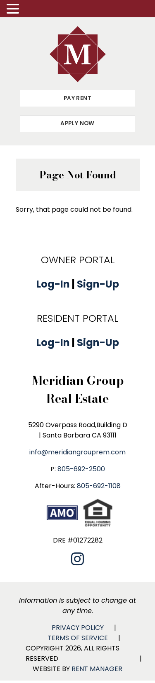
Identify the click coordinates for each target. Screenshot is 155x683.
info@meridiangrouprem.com (77, 452)
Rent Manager (97, 669)
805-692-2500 (81, 469)
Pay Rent (77, 98)
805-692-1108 (99, 486)
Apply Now (77, 123)
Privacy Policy (78, 627)
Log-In (53, 284)
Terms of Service (78, 638)
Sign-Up (98, 284)
